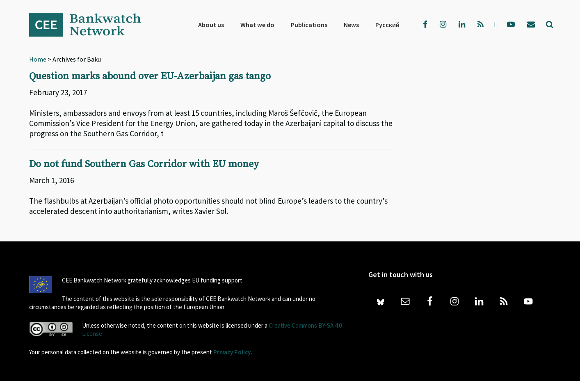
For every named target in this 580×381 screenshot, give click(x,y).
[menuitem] (387, 24)
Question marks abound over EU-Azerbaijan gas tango (150, 76)
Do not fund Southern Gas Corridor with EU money (144, 164)
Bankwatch (90, 24)
